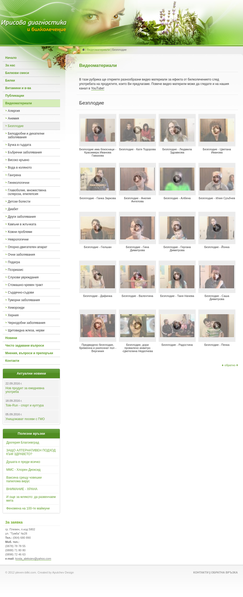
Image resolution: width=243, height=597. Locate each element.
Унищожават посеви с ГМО (25, 419)
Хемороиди (16, 307)
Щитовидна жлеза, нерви (26, 330)
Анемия (13, 118)
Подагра (14, 262)
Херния (13, 315)
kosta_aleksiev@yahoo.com (33, 558)
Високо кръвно (18, 160)
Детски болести (19, 201)
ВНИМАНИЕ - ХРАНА (21, 489)
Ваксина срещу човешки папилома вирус (24, 479)
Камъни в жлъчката (22, 224)
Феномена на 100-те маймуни (28, 508)
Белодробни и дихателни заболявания (26, 135)
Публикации (14, 95)
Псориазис (16, 270)
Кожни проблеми (20, 232)
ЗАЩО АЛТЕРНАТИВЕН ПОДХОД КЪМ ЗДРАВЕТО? (31, 452)
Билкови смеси (17, 73)
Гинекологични (18, 183)
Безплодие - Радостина (177, 344)
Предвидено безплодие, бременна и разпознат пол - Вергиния (97, 348)
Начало (10, 58)
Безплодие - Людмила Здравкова (177, 151)
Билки (10, 80)
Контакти (12, 361)
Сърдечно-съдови (21, 292)
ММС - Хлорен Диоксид (23, 470)
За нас (10, 65)
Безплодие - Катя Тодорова (137, 149)
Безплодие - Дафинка (97, 295)
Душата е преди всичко (23, 462)
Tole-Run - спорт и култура (24, 405)
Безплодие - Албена (177, 198)
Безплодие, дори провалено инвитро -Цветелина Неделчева (137, 348)
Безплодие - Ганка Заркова (98, 198)
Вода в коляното (20, 167)
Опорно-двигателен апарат (27, 247)
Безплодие (16, 126)
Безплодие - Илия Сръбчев (217, 198)
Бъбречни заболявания (25, 152)
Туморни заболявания (24, 300)
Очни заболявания (21, 254)
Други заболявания (22, 217)
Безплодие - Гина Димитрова (137, 248)
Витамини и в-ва (18, 88)
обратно (229, 365)
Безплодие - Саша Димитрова (217, 297)
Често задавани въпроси (24, 345)
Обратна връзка (224, 572)
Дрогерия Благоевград (22, 442)
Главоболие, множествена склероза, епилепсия (27, 192)
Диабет (13, 209)
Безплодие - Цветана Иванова (217, 151)
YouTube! (98, 88)
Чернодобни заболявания (26, 323)
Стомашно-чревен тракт (25, 285)
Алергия (14, 111)
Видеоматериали (18, 103)
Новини (11, 338)
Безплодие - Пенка (216, 344)
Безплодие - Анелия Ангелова (137, 200)
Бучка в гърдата (19, 145)
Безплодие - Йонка (216, 247)
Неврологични (18, 239)
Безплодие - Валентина (137, 295)
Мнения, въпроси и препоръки (29, 353)
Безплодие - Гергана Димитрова (177, 248)
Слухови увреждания (23, 277)
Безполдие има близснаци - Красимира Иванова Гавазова (97, 152)
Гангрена (14, 175)
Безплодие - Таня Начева (177, 295)
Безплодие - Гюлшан (98, 247)
